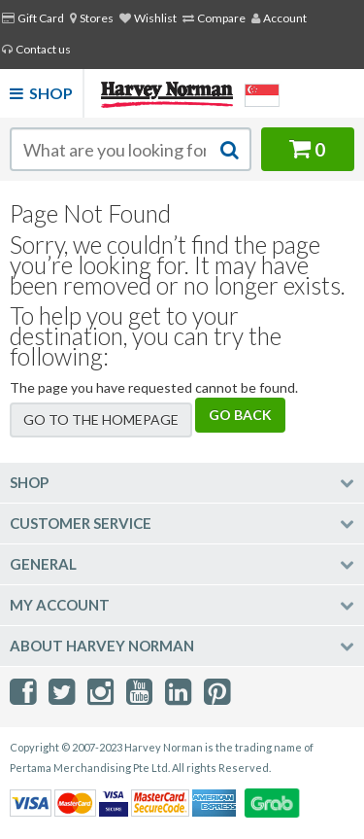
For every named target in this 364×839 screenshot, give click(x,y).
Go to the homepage (101, 419)
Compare (214, 18)
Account (279, 18)
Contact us (36, 49)
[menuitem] (92, 18)
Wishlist (148, 18)
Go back (240, 414)
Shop (41, 93)
